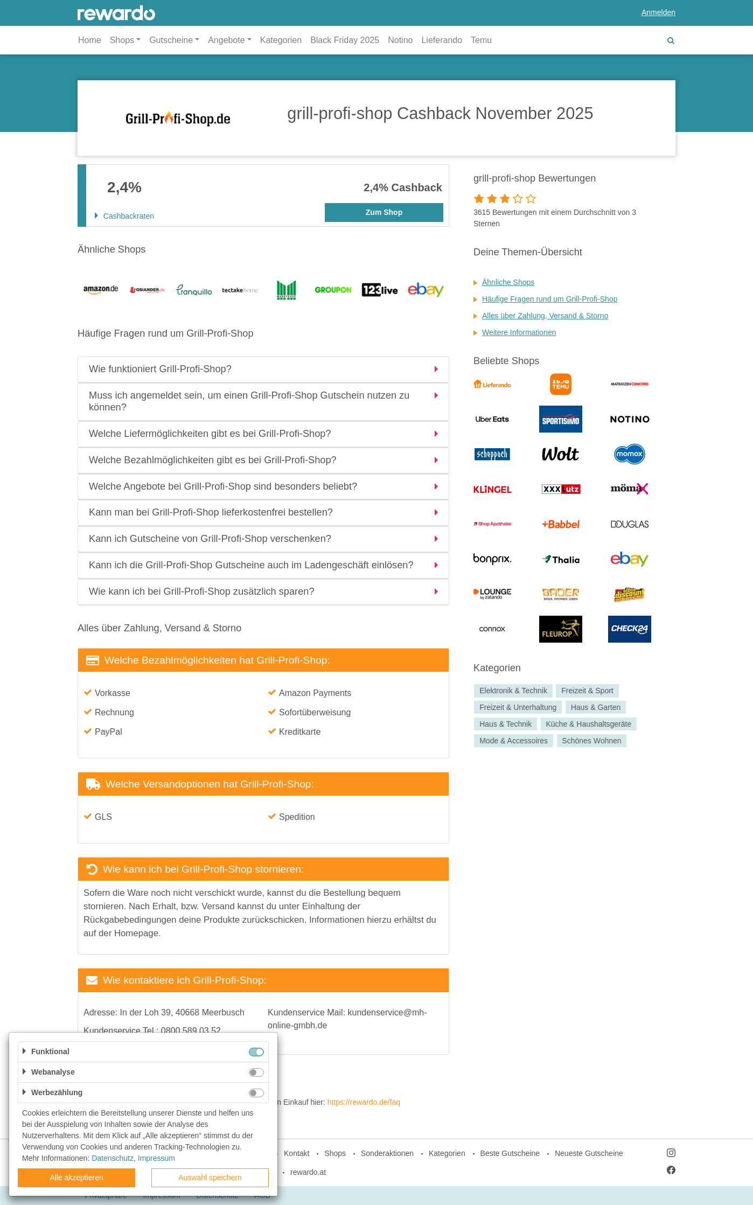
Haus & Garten (596, 707)
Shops (335, 1153)
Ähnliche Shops (508, 282)
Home (89, 40)
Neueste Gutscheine (589, 1153)
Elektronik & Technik (513, 690)
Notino (400, 40)
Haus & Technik (505, 724)
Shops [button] (122, 40)
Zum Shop (384, 212)
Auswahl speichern (210, 1177)
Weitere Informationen (519, 332)
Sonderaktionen (387, 1153)
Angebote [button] (226, 40)
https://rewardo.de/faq (363, 1102)
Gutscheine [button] (171, 40)
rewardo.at (308, 1172)
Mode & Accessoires (513, 740)
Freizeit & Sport (587, 690)
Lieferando (441, 40)
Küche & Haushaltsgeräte (588, 724)
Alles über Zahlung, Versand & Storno (545, 315)
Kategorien (281, 40)
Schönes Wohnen (591, 740)
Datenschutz (113, 1158)
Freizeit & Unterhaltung (517, 707)
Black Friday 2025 (344, 40)
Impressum (156, 1158)
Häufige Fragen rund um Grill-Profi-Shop (549, 299)
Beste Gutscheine (510, 1153)
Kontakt (296, 1153)
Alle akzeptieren (76, 1177)
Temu (481, 40)
